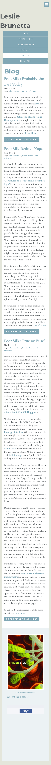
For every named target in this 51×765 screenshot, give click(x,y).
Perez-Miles (27, 155)
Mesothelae (9, 351)
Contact (25, 61)
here (36, 103)
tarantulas (17, 91)
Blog (25, 55)
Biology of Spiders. (13, 432)
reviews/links (25, 44)
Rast (34, 91)
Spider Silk (26, 39)
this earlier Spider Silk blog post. (20, 412)
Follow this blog (25, 711)
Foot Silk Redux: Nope (23, 148)
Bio (25, 33)
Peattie (36, 348)
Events (25, 50)
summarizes (10, 448)
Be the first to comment (22, 139)
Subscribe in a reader (17, 696)
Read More (30, 133)
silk (10, 91)
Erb (30, 91)
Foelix (25, 91)
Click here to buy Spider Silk (25, 693)
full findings (15, 455)
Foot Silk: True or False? (24, 341)
